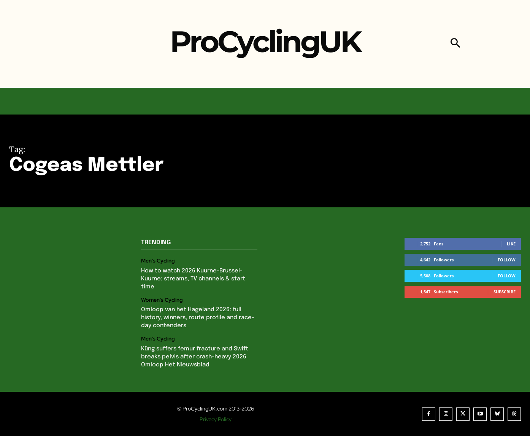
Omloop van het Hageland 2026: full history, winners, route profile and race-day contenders (197, 318)
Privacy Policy (216, 419)
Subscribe (505, 291)
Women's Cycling (162, 300)
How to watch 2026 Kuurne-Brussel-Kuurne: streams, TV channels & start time (193, 279)
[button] (455, 44)
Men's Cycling (158, 261)
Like (511, 244)
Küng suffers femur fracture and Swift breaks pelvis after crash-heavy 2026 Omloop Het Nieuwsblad (194, 357)
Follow (507, 260)
